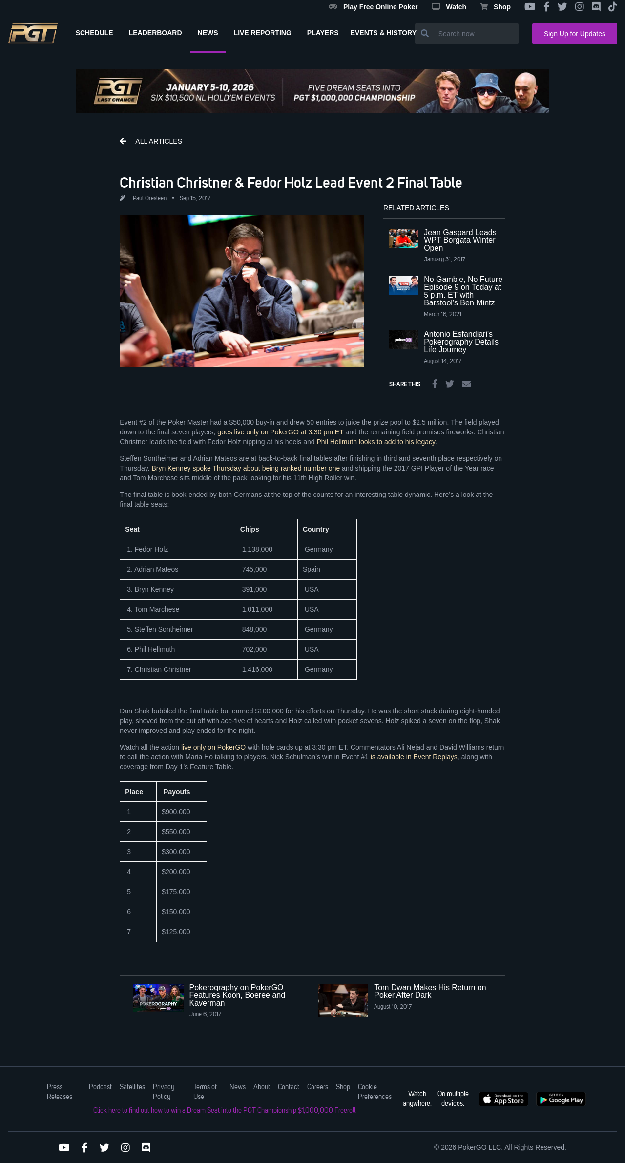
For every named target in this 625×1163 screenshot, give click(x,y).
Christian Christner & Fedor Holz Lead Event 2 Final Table (291, 182)
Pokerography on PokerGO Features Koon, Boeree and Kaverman (237, 995)
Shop (495, 7)
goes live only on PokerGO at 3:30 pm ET (280, 432)
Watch (449, 7)
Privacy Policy (163, 1092)
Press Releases (59, 1092)
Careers (317, 1087)
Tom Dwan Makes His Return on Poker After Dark (430, 991)
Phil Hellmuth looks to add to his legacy (375, 442)
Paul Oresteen (150, 199)
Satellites (132, 1087)
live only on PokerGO (213, 747)
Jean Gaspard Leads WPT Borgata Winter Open (460, 240)
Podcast (100, 1087)
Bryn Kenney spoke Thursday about (205, 468)
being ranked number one (300, 468)
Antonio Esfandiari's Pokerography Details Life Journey (461, 342)
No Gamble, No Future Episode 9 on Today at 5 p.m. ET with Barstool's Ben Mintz (463, 291)
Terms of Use (205, 1092)
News (237, 1087)
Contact (288, 1087)
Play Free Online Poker (373, 7)
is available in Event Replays (414, 757)
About (261, 1087)
